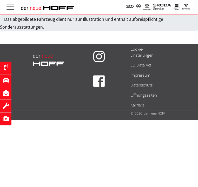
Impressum (140, 75)
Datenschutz (141, 85)
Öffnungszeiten (143, 95)
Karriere (137, 105)
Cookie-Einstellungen (142, 52)
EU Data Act (140, 65)
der (47, 8)
